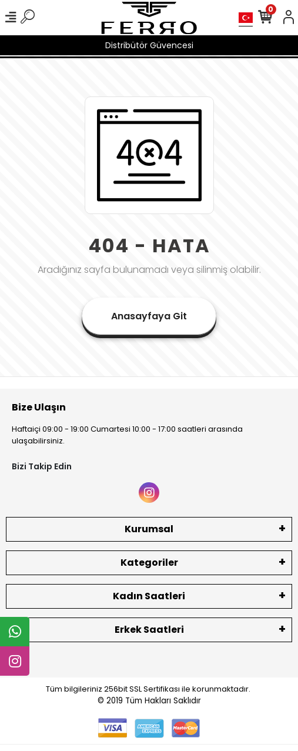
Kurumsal (149, 529)
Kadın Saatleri (149, 596)
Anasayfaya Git (149, 316)
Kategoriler (149, 562)
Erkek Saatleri (149, 629)
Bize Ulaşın (39, 407)
